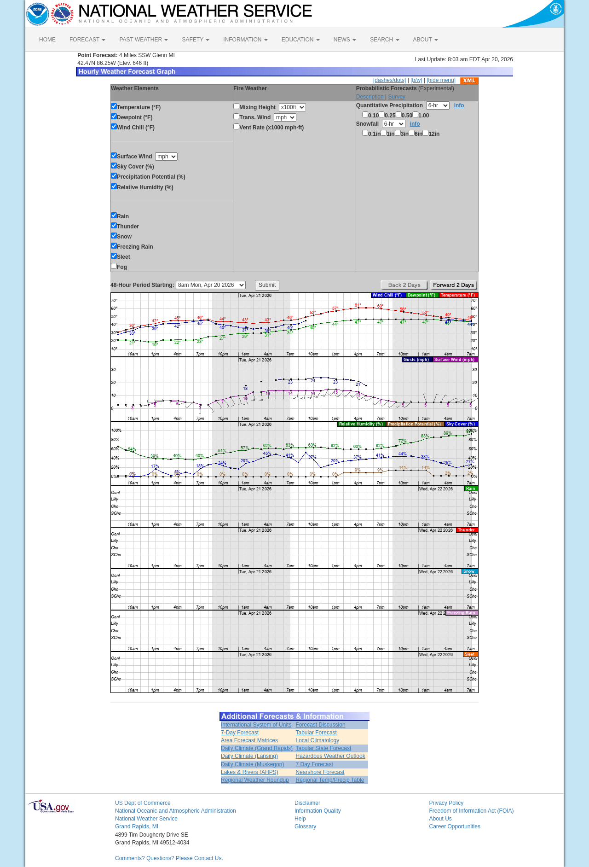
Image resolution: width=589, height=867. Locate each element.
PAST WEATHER (143, 39)
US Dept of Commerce (143, 803)
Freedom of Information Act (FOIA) (471, 811)
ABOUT (425, 39)
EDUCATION (301, 39)
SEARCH (384, 39)
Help (300, 818)
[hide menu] (441, 80)
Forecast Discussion (321, 725)
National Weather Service (146, 818)
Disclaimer (307, 803)
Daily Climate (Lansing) (249, 756)
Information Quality (317, 811)
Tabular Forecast (316, 732)
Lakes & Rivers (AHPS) (249, 772)
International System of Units (256, 725)
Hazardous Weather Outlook (330, 756)
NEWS (345, 39)
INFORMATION (245, 39)
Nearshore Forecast (320, 772)
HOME (47, 39)
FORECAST (87, 39)
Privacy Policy (446, 803)
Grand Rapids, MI (136, 826)
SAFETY (195, 39)
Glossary (305, 826)
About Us (440, 818)
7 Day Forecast (314, 764)
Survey (396, 96)
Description (370, 96)
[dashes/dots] (389, 80)
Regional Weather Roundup (255, 780)
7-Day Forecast (240, 732)
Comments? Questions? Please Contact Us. (169, 858)
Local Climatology (318, 740)
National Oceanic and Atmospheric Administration (175, 811)
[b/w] (416, 80)
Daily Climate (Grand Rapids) (257, 748)
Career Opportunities (454, 826)
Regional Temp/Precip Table (330, 780)
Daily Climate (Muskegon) (252, 764)
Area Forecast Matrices (249, 740)
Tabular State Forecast (324, 748)
